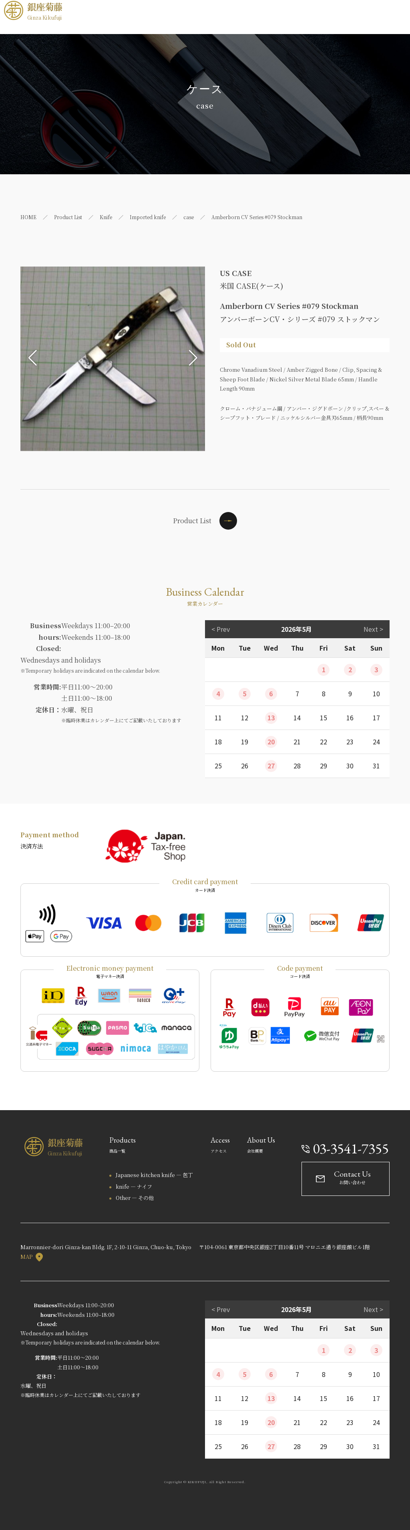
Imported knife (148, 217)
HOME (28, 217)
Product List (68, 217)
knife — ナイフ (134, 1186)
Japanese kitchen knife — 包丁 (154, 1175)
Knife (106, 217)
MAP (31, 1256)
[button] (32, 358)
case (188, 217)
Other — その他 (135, 1197)
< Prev (220, 629)
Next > (373, 629)
